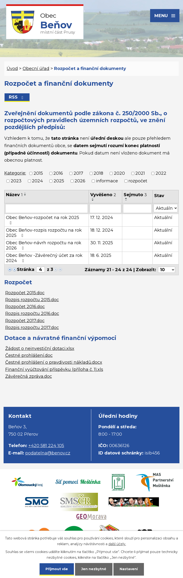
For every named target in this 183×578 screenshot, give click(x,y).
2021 (140, 173)
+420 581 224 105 (46, 445)
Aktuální (163, 217)
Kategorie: (15, 173)
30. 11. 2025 (101, 242)
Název (14, 194)
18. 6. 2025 (100, 255)
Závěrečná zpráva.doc (28, 376)
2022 (161, 173)
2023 (16, 181)
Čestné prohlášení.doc (29, 355)
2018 (98, 173)
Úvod (12, 68)
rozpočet (137, 181)
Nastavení (129, 569)
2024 (37, 181)
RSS (17, 97)
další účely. (117, 544)
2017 (78, 173)
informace (107, 181)
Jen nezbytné (93, 569)
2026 (80, 181)
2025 (59, 181)
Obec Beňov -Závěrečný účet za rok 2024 (44, 258)
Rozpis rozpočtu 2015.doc (32, 299)
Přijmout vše (57, 569)
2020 (119, 173)
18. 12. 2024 (101, 230)
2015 (38, 173)
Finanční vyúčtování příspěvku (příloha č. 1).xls (54, 369)
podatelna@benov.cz (47, 453)
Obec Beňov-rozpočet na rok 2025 (42, 220)
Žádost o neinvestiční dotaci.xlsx (39, 348)
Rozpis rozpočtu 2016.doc (32, 313)
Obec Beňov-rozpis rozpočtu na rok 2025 (44, 233)
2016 (58, 173)
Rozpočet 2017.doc (25, 320)
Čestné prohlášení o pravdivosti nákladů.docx (53, 362)
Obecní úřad (36, 68)
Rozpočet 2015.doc (25, 292)
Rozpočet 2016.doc (25, 306)
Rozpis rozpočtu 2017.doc (32, 327)
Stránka (25, 269)
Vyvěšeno (103, 194)
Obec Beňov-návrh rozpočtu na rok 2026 (43, 245)
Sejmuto (135, 194)
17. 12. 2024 (101, 217)
